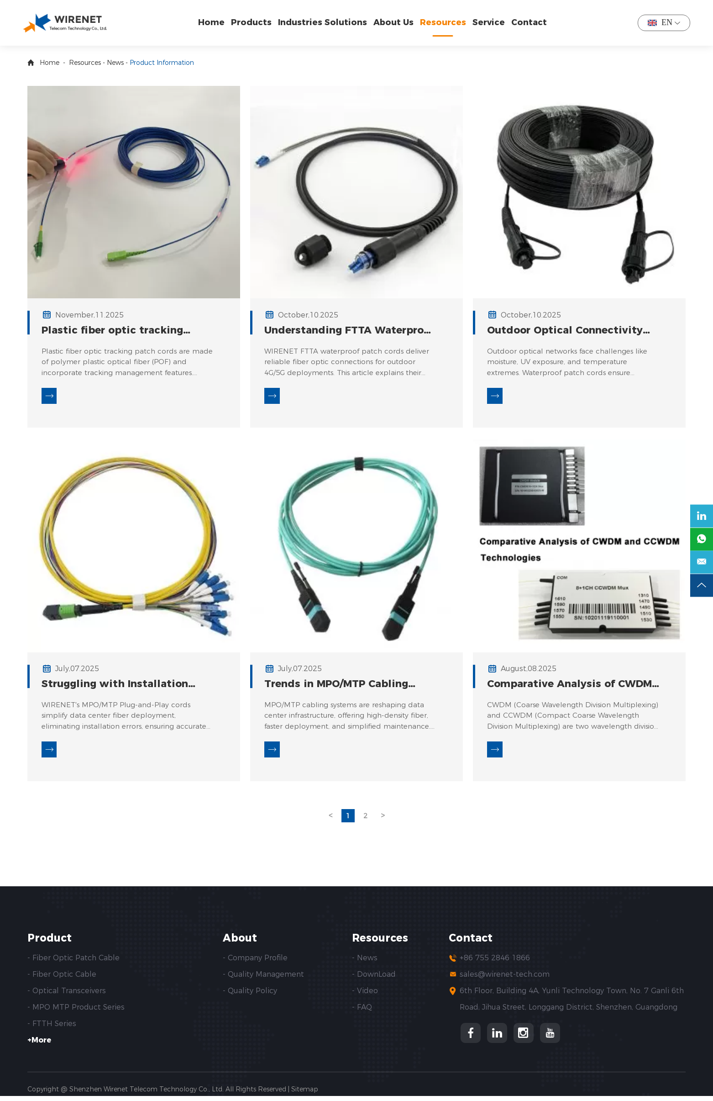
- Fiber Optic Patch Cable (73, 962)
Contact (531, 22)
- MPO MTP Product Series (76, 1012)
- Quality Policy (250, 995)
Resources (445, 22)
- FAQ (362, 1012)
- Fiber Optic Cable (61, 979)
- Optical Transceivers (66, 995)
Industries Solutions (324, 22)
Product (50, 943)
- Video (365, 995)
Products (253, 22)
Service (491, 22)
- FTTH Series (51, 1028)
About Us (396, 22)
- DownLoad (374, 979)
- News (364, 962)
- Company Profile (255, 962)
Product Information (162, 62)
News (115, 62)
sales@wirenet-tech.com (505, 979)
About (241, 943)
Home (213, 22)
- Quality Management (263, 979)
